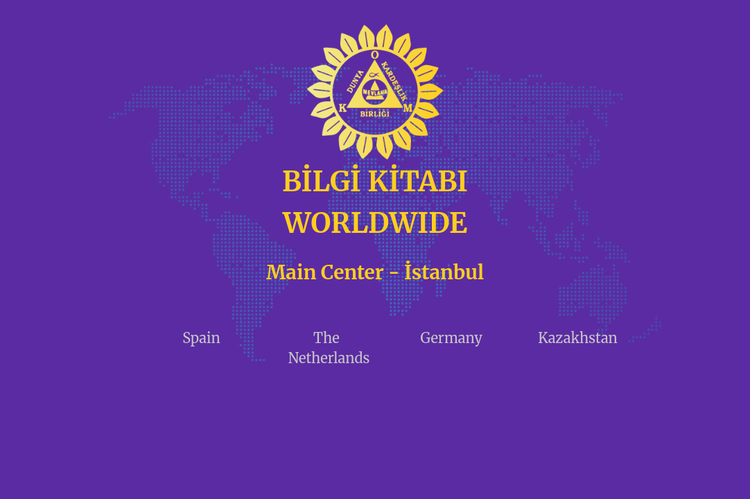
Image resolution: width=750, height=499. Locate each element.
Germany (451, 338)
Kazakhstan (578, 338)
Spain (201, 338)
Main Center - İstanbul (375, 272)
